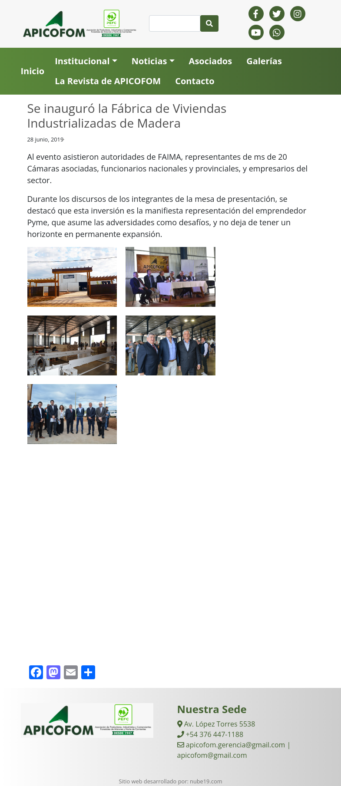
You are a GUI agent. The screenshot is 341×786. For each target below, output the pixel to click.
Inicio (33, 71)
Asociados (210, 61)
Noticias (149, 61)
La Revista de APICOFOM (108, 81)
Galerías (264, 61)
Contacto (194, 81)
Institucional (82, 61)
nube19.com (206, 781)
